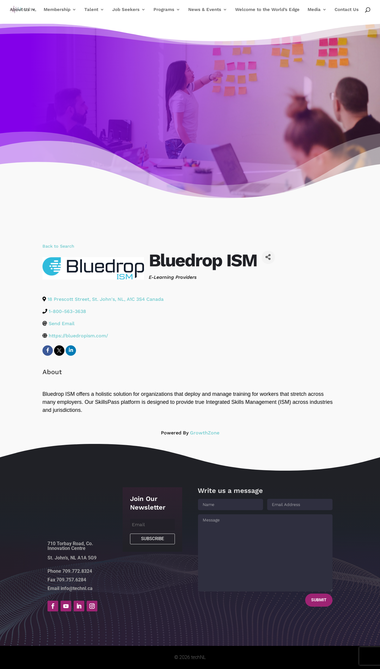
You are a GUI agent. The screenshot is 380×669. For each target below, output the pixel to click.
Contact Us (347, 9)
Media (314, 9)
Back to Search (58, 246)
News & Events (204, 9)
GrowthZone (204, 433)
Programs (163, 9)
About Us (20, 9)
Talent (91, 9)
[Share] (268, 257)
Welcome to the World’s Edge (267, 9)
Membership (57, 9)
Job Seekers (126, 9)
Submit (319, 599)
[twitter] (59, 350)
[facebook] (47, 350)
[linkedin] (71, 350)
